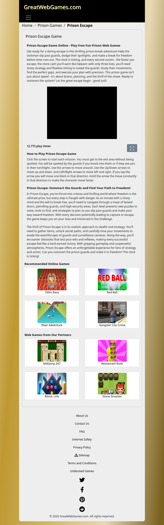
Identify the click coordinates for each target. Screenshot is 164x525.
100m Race (52, 292)
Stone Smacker (112, 396)
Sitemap (82, 455)
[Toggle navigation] (28, 17)
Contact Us (82, 424)
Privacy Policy (82, 447)
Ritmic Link (52, 396)
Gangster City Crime (112, 325)
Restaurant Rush (112, 364)
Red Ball (112, 292)
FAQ (82, 432)
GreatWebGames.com (52, 7)
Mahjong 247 (52, 364)
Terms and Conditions (82, 463)
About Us (82, 416)
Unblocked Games (82, 471)
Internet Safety (82, 439)
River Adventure (51, 325)
